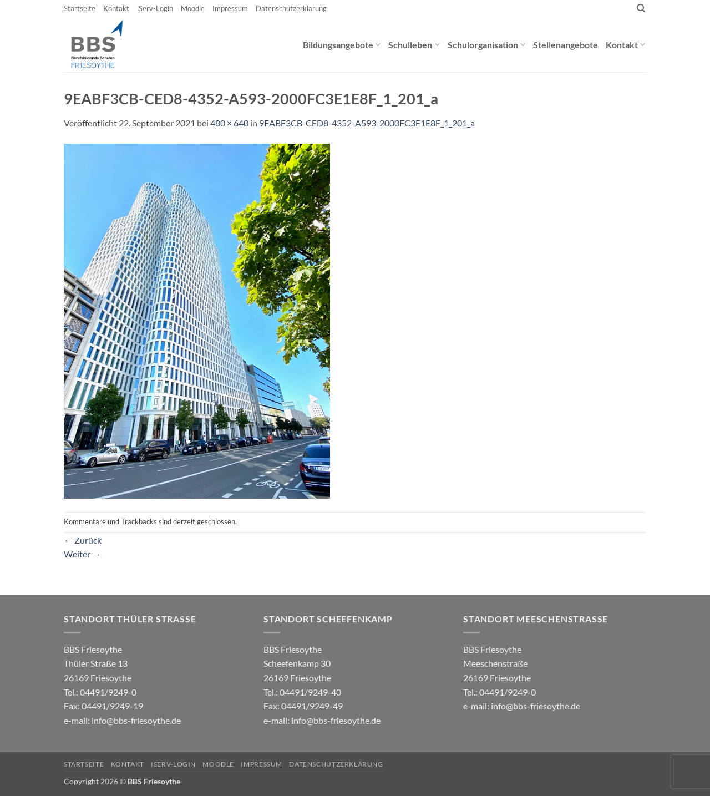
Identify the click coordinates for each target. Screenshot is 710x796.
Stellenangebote (565, 44)
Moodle (193, 8)
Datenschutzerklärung (291, 8)
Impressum (230, 8)
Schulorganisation (486, 44)
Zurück (83, 540)
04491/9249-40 (310, 692)
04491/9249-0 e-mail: (103, 706)
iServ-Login (155, 8)
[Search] (641, 8)
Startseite (79, 8)
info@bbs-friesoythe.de (136, 720)
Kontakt (116, 8)
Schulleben (413, 44)
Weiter (82, 554)
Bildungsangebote (342, 44)
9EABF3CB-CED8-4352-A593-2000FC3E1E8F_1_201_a (367, 123)
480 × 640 (229, 123)
